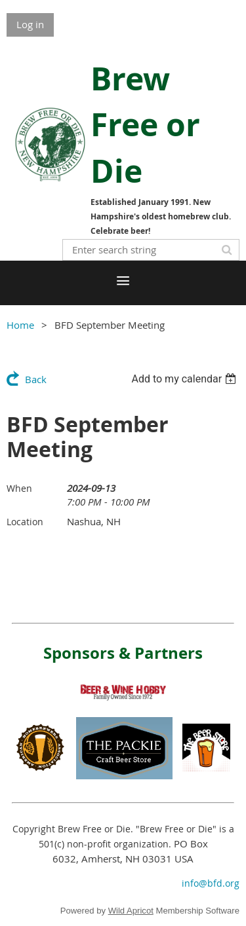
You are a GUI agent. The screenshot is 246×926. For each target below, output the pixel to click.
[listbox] (185, 379)
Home (20, 324)
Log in (30, 24)
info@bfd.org (210, 883)
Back (36, 379)
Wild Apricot (131, 911)
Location (25, 521)
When (19, 488)
